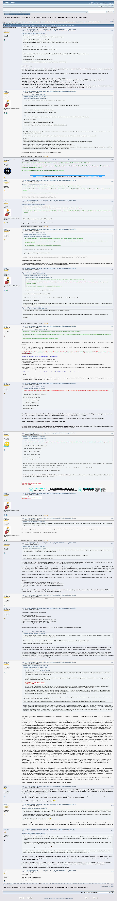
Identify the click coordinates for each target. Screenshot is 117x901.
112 (20, 23)
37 (56, 22)
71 (9, 23)
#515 (112, 609)
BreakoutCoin (7, 159)
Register (23, 14)
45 (68, 22)
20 (30, 22)
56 (84, 22)
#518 (112, 805)
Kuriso (5, 30)
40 (61, 22)
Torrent (23, 11)
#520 (112, 871)
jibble (5, 180)
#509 (112, 384)
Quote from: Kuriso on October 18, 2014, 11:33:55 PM (33, 94)
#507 (112, 269)
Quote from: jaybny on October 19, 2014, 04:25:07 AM (33, 386)
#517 (112, 786)
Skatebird (6, 433)
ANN (82, 176)
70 (7, 23)
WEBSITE (49, 176)
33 (50, 22)
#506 (112, 230)
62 (93, 22)
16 (24, 22)
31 (47, 22)
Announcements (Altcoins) (33, 17)
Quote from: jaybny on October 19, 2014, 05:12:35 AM (33, 546)
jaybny (5, 91)
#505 (112, 201)
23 (35, 22)
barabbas (6, 662)
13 (20, 22)
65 (98, 22)
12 (18, 22)
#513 (112, 543)
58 (87, 22)
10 (15, 22)
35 (53, 22)
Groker (5, 871)
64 (96, 22)
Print (112, 23)
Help (11, 14)
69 (6, 23)
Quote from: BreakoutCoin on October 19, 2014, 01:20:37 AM (35, 184)
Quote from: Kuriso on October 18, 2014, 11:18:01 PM (34, 35)
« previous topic (107, 20)
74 (13, 23)
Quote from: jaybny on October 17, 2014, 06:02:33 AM (35, 669)
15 (23, 22)
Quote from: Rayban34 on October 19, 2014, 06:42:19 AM (34, 808)
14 (21, 22)
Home (7, 14)
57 (86, 22)
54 (81, 22)
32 (49, 22)
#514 (112, 595)
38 (58, 22)
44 (67, 22)
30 (46, 22)
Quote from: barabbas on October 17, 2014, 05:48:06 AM (37, 670)
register (21, 9)
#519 (112, 830)
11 (17, 22)
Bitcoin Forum (6, 17)
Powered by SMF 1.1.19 (50, 898)
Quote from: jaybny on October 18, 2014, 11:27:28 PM (33, 33)
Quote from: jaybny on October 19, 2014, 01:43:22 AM (33, 232)
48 (73, 22)
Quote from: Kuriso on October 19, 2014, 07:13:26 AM (33, 833)
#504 (112, 181)
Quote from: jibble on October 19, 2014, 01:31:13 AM (33, 204)
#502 (112, 92)
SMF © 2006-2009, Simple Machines (64, 898)
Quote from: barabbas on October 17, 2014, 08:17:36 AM (35, 667)
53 (80, 22)
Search (15, 14)
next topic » (112, 20)
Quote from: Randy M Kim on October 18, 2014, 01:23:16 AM (35, 665)
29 (44, 22)
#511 (112, 494)
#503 (112, 159)
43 (65, 22)
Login (19, 14)
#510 (112, 433)
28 (43, 22)
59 (89, 22)
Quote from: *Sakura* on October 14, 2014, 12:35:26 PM (35, 308)
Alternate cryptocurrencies (18, 17)
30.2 (21, 11)
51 (77, 22)
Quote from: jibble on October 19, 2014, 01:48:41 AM (33, 272)
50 (76, 22)
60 (90, 22)
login (17, 9)
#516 (112, 662)
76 (16, 23)
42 (64, 22)
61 (92, 22)
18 (27, 22)
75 (15, 23)
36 (55, 22)
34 (52, 22)
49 (74, 22)
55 (83, 22)
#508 (112, 326)
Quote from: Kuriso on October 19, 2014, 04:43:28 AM (33, 436)
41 (62, 22)
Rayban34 (6, 786)
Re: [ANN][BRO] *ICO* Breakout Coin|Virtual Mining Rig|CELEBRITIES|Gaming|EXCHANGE (50, 30)
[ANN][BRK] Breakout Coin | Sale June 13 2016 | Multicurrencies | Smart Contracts (64, 17)
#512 (112, 518)
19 (29, 22)
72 (10, 23)
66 (99, 22)
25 (38, 22)
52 (79, 22)
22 (33, 22)
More (28, 14)
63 (95, 22)
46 (70, 22)
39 (59, 22)
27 (41, 22)
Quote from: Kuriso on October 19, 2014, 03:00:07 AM (34, 388)
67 (3, 23)
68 (4, 23)
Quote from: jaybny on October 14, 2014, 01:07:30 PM (33, 307)
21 (32, 22)
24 (36, 22)
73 (12, 23)
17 (26, 22)
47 (71, 22)
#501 (112, 30)
